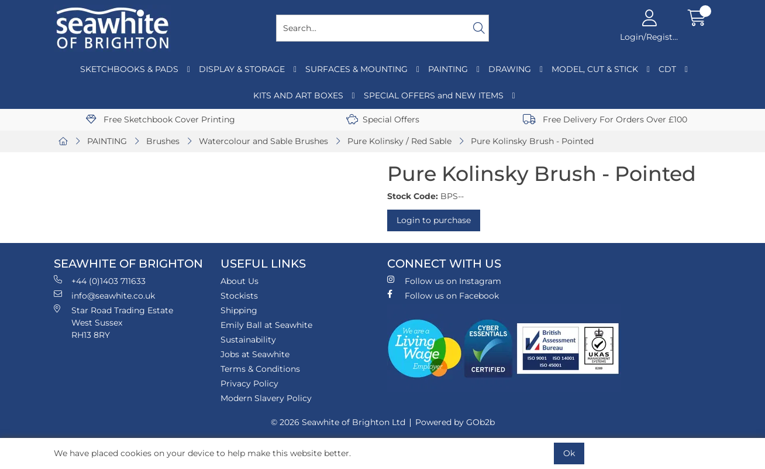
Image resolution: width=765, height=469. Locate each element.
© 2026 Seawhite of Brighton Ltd (338, 422)
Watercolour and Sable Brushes (263, 141)
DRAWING (509, 69)
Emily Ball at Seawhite (266, 325)
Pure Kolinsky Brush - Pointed (532, 141)
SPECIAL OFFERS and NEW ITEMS (434, 95)
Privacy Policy (249, 383)
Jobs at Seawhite (255, 354)
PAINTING (448, 69)
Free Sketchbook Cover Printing (160, 119)
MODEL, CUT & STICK (595, 69)
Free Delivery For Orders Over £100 (605, 119)
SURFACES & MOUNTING (356, 69)
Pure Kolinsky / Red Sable (399, 141)
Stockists (239, 295)
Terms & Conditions (260, 369)
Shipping (238, 310)
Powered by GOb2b (455, 422)
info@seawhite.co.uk (104, 295)
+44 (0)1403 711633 (100, 280)
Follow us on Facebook (443, 295)
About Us (239, 281)
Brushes (163, 141)
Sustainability (248, 339)
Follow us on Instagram (444, 280)
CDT (667, 69)
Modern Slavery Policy (266, 398)
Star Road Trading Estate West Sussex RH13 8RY (113, 322)
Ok (569, 453)
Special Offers (382, 119)
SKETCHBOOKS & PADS (129, 69)
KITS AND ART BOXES (298, 95)
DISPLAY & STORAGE (242, 69)
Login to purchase (434, 220)
